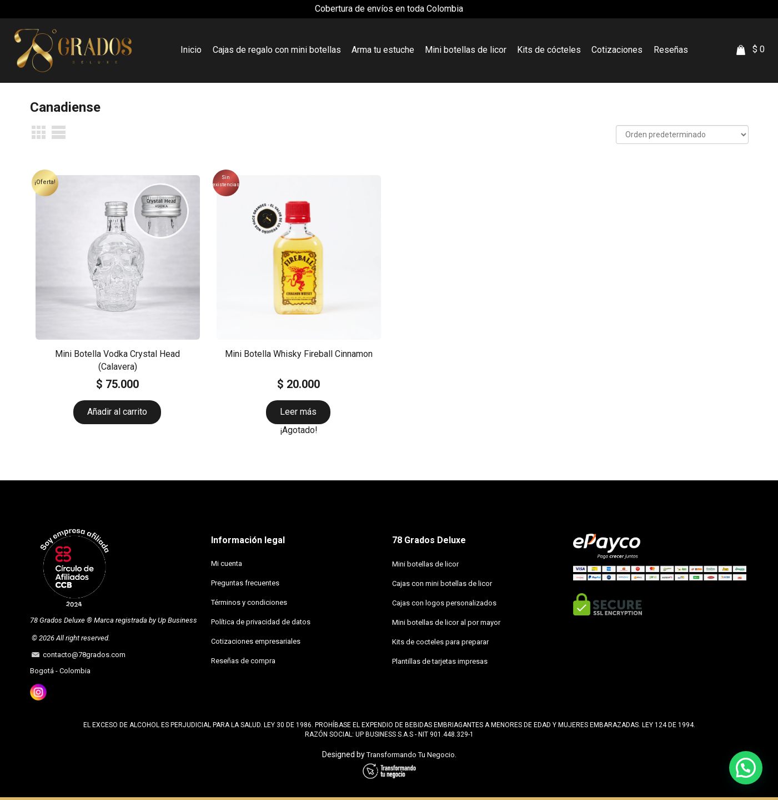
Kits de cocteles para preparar (440, 642)
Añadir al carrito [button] (117, 411)
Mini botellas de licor (425, 564)
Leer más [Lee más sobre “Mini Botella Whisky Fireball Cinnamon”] (298, 411)
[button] (746, 767)
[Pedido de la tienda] (682, 134)
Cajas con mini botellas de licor (442, 583)
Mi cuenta (226, 563)
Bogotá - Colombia (60, 671)
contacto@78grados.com (82, 654)
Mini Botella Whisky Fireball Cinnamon (299, 354)
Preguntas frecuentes (245, 583)
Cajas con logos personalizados (444, 603)
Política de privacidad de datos (260, 622)
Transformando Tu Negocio (411, 755)
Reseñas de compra (243, 661)
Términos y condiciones (249, 602)
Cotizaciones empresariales (255, 641)
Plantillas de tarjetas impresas (440, 661)
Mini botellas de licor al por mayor (446, 622)
